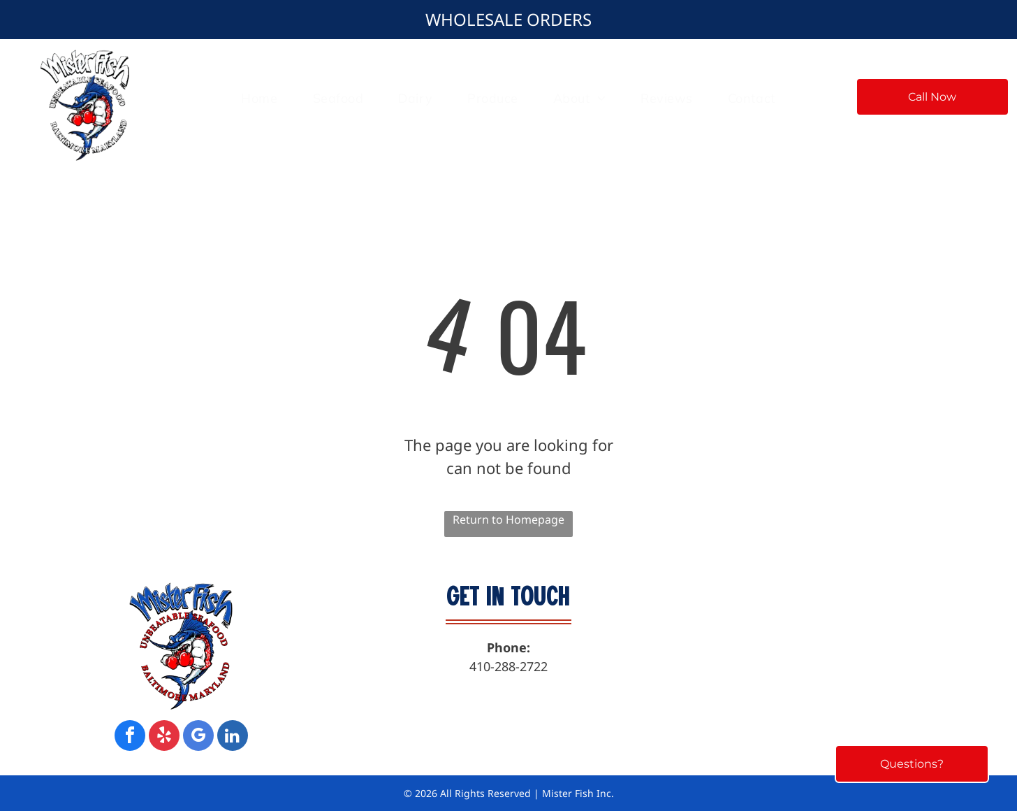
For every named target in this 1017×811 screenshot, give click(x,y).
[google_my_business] (198, 737)
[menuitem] (259, 98)
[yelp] (164, 737)
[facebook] (130, 737)
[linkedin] (232, 737)
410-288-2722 (508, 666)
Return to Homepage (508, 519)
